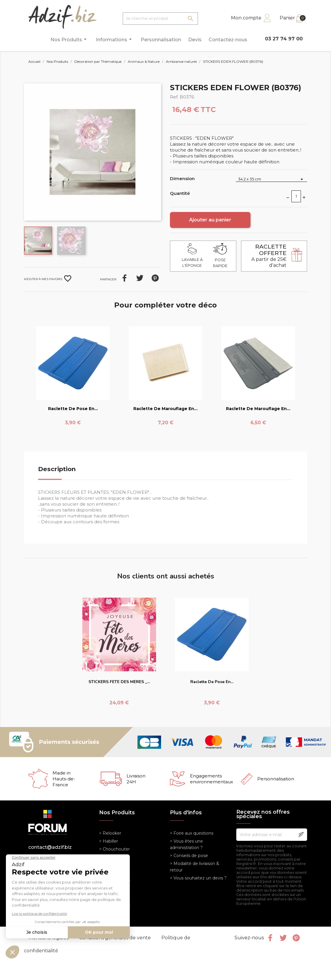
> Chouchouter (114, 849)
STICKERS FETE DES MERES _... (119, 682)
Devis (194, 39)
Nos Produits (69, 39)
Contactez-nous (228, 39)
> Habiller (108, 841)
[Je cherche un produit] (160, 18)
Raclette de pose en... (73, 408)
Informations (115, 39)
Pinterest (155, 278)
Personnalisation (161, 39)
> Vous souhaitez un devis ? (198, 878)
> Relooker (110, 833)
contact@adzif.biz (50, 847)
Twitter (283, 938)
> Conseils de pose (189, 855)
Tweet (140, 278)
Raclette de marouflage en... (165, 408)
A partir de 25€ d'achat (268, 256)
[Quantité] (296, 196)
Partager (124, 278)
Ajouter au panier (210, 220)
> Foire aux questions (191, 833)
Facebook (270, 938)
